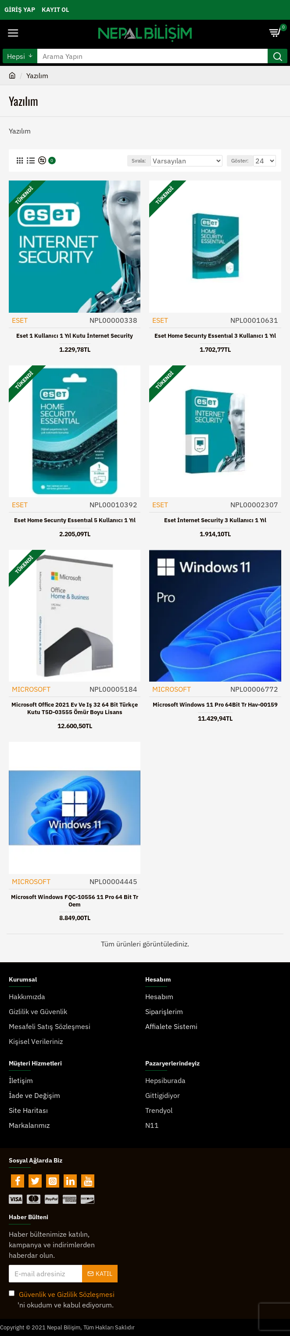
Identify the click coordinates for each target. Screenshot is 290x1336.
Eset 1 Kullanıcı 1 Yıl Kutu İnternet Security (74, 335)
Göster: (240, 160)
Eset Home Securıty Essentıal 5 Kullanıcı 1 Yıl (75, 520)
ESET (20, 320)
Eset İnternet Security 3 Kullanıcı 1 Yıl (215, 520)
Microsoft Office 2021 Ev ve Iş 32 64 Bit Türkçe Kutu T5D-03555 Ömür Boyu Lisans (74, 708)
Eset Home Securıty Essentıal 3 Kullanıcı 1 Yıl (215, 335)
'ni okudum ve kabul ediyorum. (62, 1299)
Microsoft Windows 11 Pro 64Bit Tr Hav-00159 (215, 704)
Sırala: (139, 160)
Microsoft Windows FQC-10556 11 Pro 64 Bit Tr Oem (74, 901)
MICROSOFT (31, 689)
